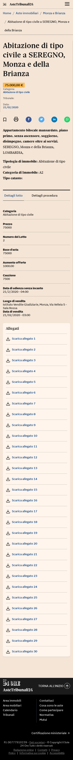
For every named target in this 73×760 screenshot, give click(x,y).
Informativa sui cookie (32, 753)
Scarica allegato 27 (21, 619)
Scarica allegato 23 (21, 576)
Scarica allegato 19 (21, 533)
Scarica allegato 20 (21, 543)
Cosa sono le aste (51, 705)
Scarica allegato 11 (21, 446)
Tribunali (8, 715)
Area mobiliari (12, 705)
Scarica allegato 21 (21, 554)
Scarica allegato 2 (20, 349)
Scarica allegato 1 (20, 338)
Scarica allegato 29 (21, 640)
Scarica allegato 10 (21, 436)
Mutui (43, 719)
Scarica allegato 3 (20, 360)
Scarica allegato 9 (20, 425)
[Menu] (67, 4)
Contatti (42, 750)
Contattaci (47, 700)
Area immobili (12, 700)
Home (7, 13)
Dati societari (37, 742)
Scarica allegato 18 (21, 522)
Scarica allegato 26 (21, 608)
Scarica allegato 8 (20, 414)
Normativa (47, 715)
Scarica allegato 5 (20, 382)
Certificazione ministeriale (49, 733)
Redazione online (23, 750)
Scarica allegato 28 (21, 630)
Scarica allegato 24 (21, 587)
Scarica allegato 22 (21, 565)
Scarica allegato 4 (20, 371)
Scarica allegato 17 (21, 511)
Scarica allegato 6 (20, 392)
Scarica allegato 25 (21, 597)
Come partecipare (51, 710)
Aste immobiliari (27, 13)
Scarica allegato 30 (21, 651)
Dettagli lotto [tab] (13, 195)
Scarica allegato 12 (21, 457)
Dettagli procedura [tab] (44, 195)
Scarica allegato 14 (21, 479)
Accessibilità (57, 753)
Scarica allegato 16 (21, 500)
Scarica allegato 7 (20, 403)
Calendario (10, 710)
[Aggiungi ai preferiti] (5, 119)
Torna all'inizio (54, 686)
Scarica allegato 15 (21, 489)
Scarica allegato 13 (21, 468)
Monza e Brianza (54, 13)
